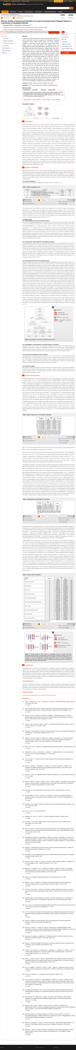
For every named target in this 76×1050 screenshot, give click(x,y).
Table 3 (69, 466)
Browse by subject (25, 1)
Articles (60, 11)
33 (70, 455)
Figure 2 (29, 543)
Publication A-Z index (16, 1)
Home (13, 11)
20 (43, 232)
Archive (20, 11)
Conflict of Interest (6, 50)
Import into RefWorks (56, 99)
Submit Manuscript (58, 1)
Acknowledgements (6, 48)
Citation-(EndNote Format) (67, 48)
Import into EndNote (36, 99)
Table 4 (46, 529)
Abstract (5, 36)
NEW (56, 645)
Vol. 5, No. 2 (3, 16)
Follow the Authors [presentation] (43, 32)
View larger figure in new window (64, 320)
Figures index (65, 317)
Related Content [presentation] (16, 32)
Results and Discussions (8, 43)
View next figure (58, 321)
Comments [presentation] (34, 32)
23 (52, 283)
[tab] (3, 32)
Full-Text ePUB (65, 37)
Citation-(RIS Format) (66, 44)
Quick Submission (50, 11)
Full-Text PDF (65, 34)
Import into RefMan (46, 99)
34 (60, 457)
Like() (66, 53)
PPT (55, 312)
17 (49, 216)
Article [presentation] (3, 32)
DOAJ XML (64, 39)
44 (30, 569)
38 (42, 477)
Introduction (5, 38)
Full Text (5, 11)
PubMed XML (65, 41)
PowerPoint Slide (61, 312)
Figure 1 (24, 304)
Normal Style (26, 90)
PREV (56, 646)
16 (67, 209)
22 (39, 256)
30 (61, 406)
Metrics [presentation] (8, 32)
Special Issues (29, 11)
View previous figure (62, 646)
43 (38, 566)
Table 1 (65, 173)
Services (70, 1)
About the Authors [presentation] (26, 32)
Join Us (65, 1)
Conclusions (6, 45)
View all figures (56, 118)
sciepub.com (7, 1)
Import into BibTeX (27, 99)
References (4, 52)
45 (31, 569)
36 (71, 459)
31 (25, 447)
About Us (51, 1)
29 (70, 404)
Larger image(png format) (63, 314)
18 (32, 227)
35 (70, 459)
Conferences (38, 11)
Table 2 (31, 405)
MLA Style (35, 89)
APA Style (43, 89)
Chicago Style (51, 89)
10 (58, 151)
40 (59, 550)
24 (40, 295)
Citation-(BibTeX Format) (67, 46)
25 (26, 297)
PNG (55, 314)
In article (27, 705)
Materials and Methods (8, 40)
